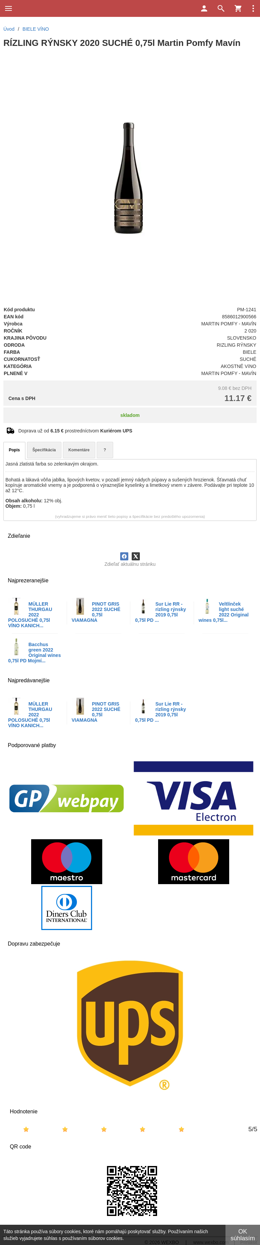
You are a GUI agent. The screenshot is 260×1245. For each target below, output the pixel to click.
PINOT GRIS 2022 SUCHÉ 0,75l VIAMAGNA (96, 612)
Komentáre (79, 450)
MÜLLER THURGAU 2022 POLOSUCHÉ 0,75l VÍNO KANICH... (30, 614)
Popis (14, 450)
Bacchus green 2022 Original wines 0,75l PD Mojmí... (34, 652)
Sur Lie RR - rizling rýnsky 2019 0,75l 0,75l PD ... (160, 612)
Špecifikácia (44, 450)
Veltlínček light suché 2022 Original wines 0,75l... (224, 612)
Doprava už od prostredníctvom (75, 430)
